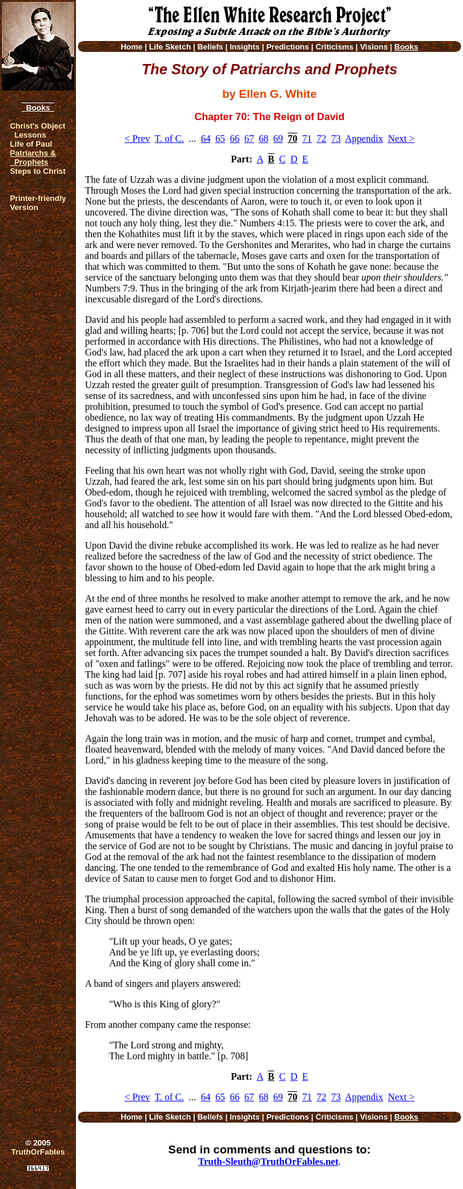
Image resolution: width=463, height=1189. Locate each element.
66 (234, 138)
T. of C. (169, 138)
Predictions (287, 46)
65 (220, 138)
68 (263, 138)
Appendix (364, 138)
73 (336, 138)
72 (321, 138)
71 (307, 138)
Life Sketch (170, 46)
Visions (374, 46)
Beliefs (210, 46)
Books (38, 107)
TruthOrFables (38, 1151)
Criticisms (334, 46)
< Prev (137, 138)
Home (131, 46)
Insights (245, 46)
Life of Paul (31, 143)
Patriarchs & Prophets (33, 157)
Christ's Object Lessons (37, 130)
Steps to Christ (37, 171)
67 (249, 138)
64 (205, 138)
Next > (401, 138)
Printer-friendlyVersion (38, 203)
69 (278, 138)
